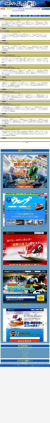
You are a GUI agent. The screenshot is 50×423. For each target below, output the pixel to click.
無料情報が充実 (35, 15)
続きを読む (19, 25)
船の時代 (2, 18)
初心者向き (5, 15)
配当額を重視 (25, 15)
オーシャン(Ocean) (4, 30)
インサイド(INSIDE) (25, 352)
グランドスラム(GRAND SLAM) (7, 55)
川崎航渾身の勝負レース (5, 103)
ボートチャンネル (25, 350)
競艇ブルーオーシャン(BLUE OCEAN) (25, 348)
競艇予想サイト (25, 363)
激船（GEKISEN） (4, 42)
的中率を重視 (15, 15)
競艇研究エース (3, 79)
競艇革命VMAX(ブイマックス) (7, 91)
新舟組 (1, 128)
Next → (27, 142)
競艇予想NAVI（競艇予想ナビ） (7, 67)
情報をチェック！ (45, 8)
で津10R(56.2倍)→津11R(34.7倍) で (23, 8)
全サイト (45, 15)
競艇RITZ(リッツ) (4, 116)
